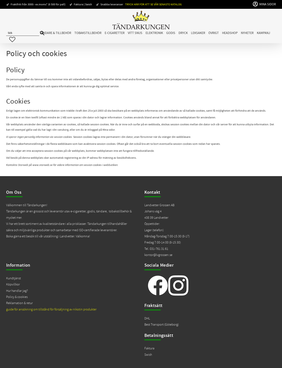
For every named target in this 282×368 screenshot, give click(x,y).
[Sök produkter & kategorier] (22, 33)
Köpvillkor (13, 284)
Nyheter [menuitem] (247, 33)
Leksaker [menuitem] (198, 33)
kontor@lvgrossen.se (158, 255)
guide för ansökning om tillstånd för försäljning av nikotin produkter (51, 309)
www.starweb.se (43, 165)
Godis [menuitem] (170, 33)
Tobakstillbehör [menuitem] (87, 33)
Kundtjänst (13, 278)
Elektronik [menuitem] (154, 33)
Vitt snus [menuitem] (135, 33)
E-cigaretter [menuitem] (115, 33)
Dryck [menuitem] (183, 33)
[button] (12, 39)
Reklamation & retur (19, 303)
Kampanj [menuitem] (263, 33)
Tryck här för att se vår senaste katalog (153, 4)
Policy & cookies (17, 297)
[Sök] (42, 33)
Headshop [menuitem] (230, 33)
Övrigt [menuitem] (213, 33)
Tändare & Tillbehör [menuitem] (55, 33)
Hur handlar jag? (17, 291)
